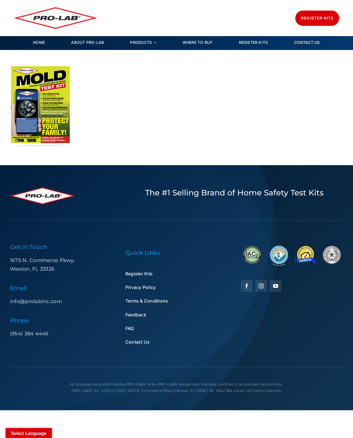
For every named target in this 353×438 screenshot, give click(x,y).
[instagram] (261, 286)
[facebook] (247, 286)
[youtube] (275, 286)
